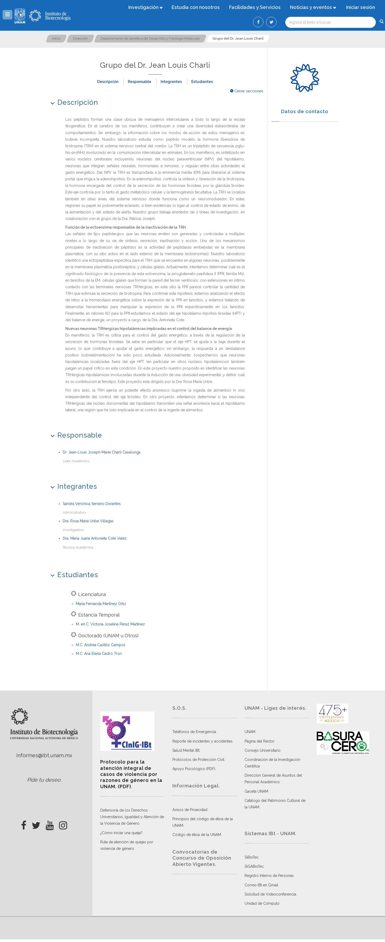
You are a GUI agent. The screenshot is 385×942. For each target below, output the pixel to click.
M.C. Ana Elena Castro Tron (99, 653)
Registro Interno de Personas (269, 875)
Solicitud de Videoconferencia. (271, 894)
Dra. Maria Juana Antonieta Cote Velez (95, 538)
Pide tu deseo (43, 780)
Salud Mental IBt (185, 750)
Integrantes (171, 82)
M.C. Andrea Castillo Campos (100, 645)
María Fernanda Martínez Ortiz (101, 604)
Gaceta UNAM (256, 791)
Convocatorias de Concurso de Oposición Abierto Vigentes (201, 858)
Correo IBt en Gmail (261, 885)
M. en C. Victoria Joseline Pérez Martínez (110, 624)
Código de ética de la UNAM (196, 835)
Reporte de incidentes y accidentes (202, 741)
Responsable (139, 82)
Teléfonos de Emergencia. (194, 732)
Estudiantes (202, 82)
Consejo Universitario (263, 750)
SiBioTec (252, 857)
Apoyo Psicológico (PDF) (193, 769)
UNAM (250, 732)
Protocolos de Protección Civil (198, 759)
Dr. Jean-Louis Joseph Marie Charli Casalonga (101, 452)
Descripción (107, 82)
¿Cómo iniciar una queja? (121, 833)
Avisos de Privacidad (189, 810)
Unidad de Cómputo (262, 903)
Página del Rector (260, 741)
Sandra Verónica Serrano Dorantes (92, 504)
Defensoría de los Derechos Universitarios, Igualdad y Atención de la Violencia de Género (132, 816)
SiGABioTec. (255, 866)
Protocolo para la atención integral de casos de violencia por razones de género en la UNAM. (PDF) (131, 774)
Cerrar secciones (246, 91)
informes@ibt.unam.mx (44, 755)
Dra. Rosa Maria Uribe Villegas (88, 521)
